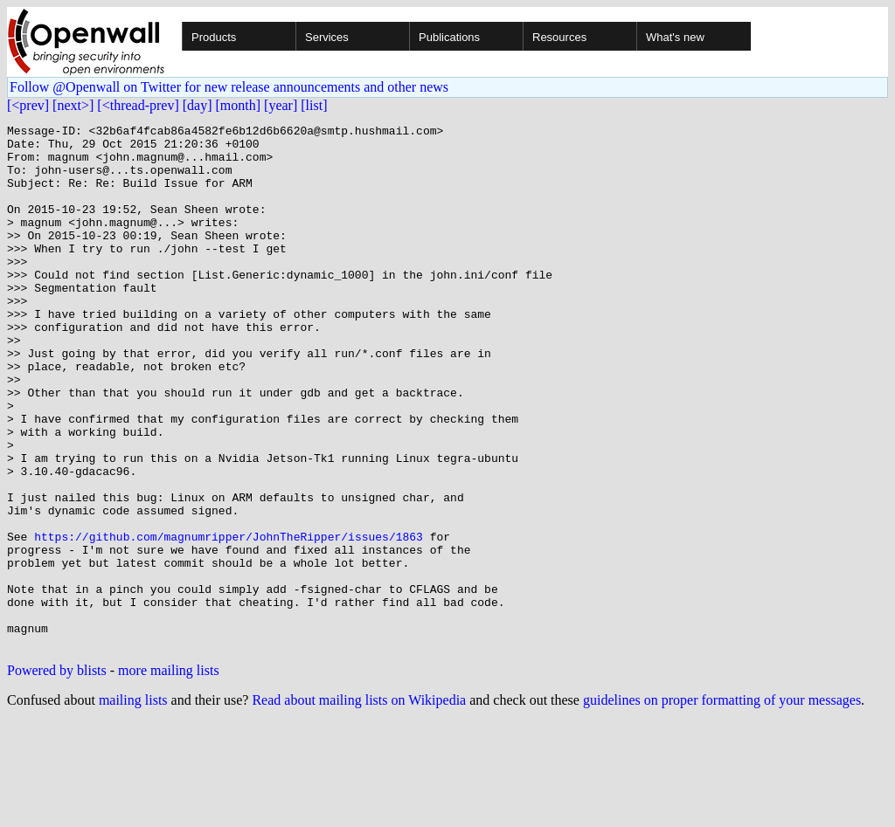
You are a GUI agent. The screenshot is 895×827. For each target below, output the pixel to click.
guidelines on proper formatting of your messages (722, 804)
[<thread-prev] (137, 105)
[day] (197, 105)
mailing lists (133, 804)
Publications (449, 37)
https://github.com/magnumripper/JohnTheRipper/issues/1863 (228, 620)
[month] (238, 105)
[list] (314, 105)
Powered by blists (57, 775)
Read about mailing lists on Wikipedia (359, 804)
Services (327, 37)
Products (213, 37)
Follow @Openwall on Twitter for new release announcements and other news (229, 86)
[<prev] (28, 105)
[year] (280, 105)
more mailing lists (168, 775)
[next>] (73, 105)
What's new (675, 37)
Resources (559, 37)
